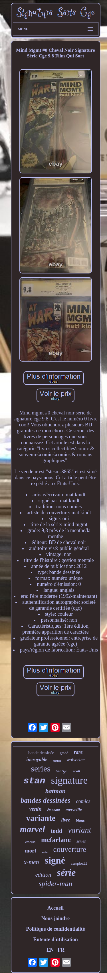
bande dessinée (41, 752)
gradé (64, 753)
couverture (69, 849)
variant (79, 829)
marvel (32, 829)
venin (35, 809)
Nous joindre (55, 918)
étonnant (53, 810)
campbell (79, 864)
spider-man (55, 883)
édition (43, 875)
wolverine (75, 759)
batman (55, 791)
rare (78, 752)
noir (45, 852)
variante (40, 818)
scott (76, 771)
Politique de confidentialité (55, 929)
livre (65, 820)
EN (50, 950)
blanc (80, 820)
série (66, 872)
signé (55, 860)
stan (34, 781)
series (40, 768)
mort (30, 851)
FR (61, 950)
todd (56, 830)
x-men (31, 862)
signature (69, 780)
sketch (57, 760)
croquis (30, 842)
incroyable (37, 759)
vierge (61, 770)
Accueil (55, 908)
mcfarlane (56, 839)
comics (83, 801)
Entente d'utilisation (55, 939)
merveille (74, 809)
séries (81, 841)
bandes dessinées (45, 800)
